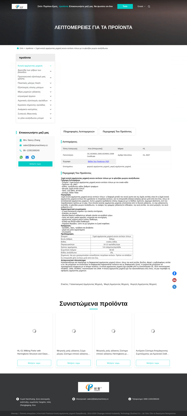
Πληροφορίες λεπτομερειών (79, 131)
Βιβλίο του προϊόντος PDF (98, 161)
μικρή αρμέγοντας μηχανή (116, 284)
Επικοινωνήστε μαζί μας (81, 6)
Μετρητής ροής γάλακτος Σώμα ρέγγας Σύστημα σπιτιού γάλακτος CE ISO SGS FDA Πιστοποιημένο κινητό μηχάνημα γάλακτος (72, 352)
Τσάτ (125, 6)
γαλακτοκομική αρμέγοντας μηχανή (85, 284)
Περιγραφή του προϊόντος (117, 131)
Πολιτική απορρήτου (28, 413)
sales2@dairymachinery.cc (35, 145)
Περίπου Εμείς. (50, 6)
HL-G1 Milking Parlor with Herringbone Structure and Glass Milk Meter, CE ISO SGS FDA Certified (32, 352)
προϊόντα (63, 6)
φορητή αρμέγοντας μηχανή (143, 284)
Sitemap (14, 413)
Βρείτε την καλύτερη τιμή (130, 120)
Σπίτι (40, 6)
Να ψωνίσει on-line (103, 6)
